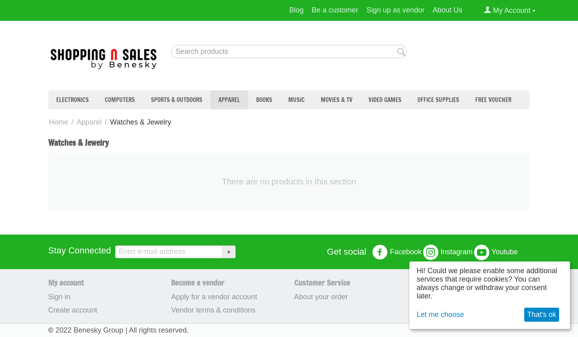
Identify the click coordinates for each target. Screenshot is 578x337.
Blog (296, 10)
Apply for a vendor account (214, 297)
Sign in (59, 297)
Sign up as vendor (395, 10)
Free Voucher (493, 100)
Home (58, 122)
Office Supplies (438, 100)
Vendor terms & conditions (213, 310)
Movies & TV (336, 100)
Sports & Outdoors (176, 100)
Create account (72, 310)
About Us (447, 10)
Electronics (72, 100)
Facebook (396, 252)
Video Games (384, 100)
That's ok (541, 314)
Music (296, 100)
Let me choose (440, 314)
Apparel (229, 100)
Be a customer (335, 10)
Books (264, 100)
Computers (120, 100)
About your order (321, 297)
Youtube (496, 252)
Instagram (448, 252)
